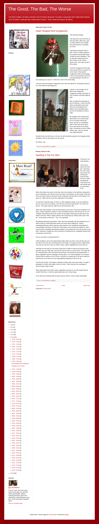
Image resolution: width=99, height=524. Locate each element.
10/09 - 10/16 (16, 371)
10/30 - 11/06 (16, 359)
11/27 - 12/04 (16, 349)
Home (63, 285)
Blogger (67, 514)
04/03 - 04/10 (16, 438)
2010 (12, 473)
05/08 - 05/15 (16, 426)
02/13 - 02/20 (16, 455)
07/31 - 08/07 (16, 396)
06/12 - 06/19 (16, 413)
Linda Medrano (15, 487)
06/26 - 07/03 (16, 408)
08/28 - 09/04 (16, 386)
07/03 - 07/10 (16, 406)
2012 (12, 334)
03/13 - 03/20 (16, 445)
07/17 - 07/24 (16, 401)
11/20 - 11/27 (16, 351)
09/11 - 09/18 (16, 381)
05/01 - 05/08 (16, 428)
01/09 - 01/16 (16, 467)
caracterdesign (53, 514)
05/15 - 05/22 (16, 423)
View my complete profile (15, 503)
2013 (12, 332)
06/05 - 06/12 (16, 416)
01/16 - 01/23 (16, 465)
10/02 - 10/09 (16, 374)
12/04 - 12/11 (16, 346)
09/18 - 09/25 (16, 379)
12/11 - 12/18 (16, 344)
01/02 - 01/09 (16, 470)
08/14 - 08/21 (16, 391)
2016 (12, 325)
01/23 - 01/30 (16, 462)
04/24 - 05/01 (16, 430)
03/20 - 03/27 (16, 443)
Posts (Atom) (47, 288)
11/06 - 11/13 (16, 356)
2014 (12, 329)
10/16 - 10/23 (16, 369)
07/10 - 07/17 (16, 403)
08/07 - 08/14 (16, 394)
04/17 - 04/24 (16, 433)
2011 (12, 337)
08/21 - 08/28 (16, 389)
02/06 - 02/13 (16, 458)
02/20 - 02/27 (16, 453)
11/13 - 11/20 (16, 354)
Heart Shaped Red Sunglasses (52, 31)
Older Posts (86, 285)
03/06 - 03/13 (16, 448)
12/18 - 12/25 (16, 341)
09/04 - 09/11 (16, 384)
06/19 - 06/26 (16, 411)
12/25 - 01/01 (16, 339)
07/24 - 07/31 (16, 398)
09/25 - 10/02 (16, 376)
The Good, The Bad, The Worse (39, 9)
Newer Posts (39, 285)
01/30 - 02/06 (16, 460)
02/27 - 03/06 (16, 450)
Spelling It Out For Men (48, 155)
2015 (12, 327)
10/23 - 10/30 (16, 361)
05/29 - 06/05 (16, 418)
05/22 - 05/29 (16, 421)
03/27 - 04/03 (16, 440)
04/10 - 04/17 (16, 435)
